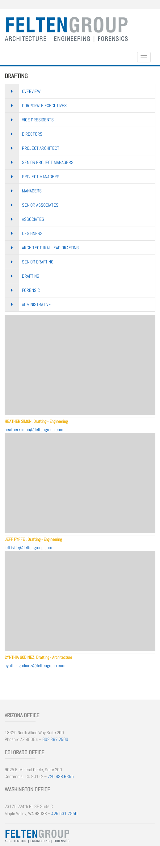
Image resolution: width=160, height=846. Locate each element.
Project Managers (40, 176)
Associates (33, 219)
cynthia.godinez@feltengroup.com (35, 665)
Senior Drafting (37, 262)
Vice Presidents (38, 120)
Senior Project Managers (48, 162)
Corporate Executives (44, 105)
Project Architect (40, 148)
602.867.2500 (55, 739)
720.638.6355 (61, 776)
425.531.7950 (64, 813)
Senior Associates (40, 205)
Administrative (36, 304)
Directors (32, 134)
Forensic (31, 290)
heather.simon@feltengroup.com (34, 429)
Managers (32, 191)
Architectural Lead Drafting (50, 247)
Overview (31, 91)
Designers (32, 233)
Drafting (30, 276)
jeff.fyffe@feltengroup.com (28, 547)
